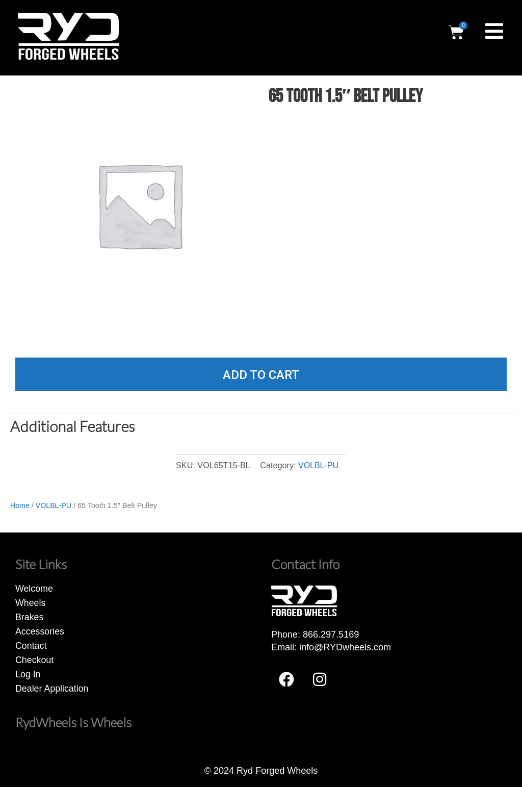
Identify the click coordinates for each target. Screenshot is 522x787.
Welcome (34, 588)
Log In (28, 674)
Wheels (30, 602)
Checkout (34, 659)
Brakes (29, 617)
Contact (31, 645)
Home (20, 505)
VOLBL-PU (318, 465)
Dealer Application (52, 688)
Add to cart (261, 375)
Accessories (40, 631)
